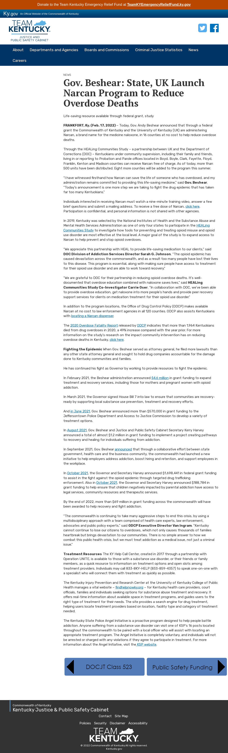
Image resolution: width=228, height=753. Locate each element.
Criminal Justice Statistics (158, 50)
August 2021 (77, 430)
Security (100, 723)
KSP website (146, 645)
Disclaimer (117, 723)
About (18, 50)
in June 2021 (80, 411)
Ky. (10, 13)
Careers (19, 60)
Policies (85, 723)
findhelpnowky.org (129, 587)
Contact (105, 716)
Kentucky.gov (114, 748)
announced (123, 449)
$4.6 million (160, 378)
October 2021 (77, 473)
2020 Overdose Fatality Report (94, 325)
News (193, 50)
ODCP (141, 325)
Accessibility (137, 723)
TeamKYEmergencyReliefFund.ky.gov (159, 4)
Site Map (121, 716)
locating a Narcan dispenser (92, 316)
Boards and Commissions (107, 50)
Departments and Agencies (54, 50)
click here (193, 207)
